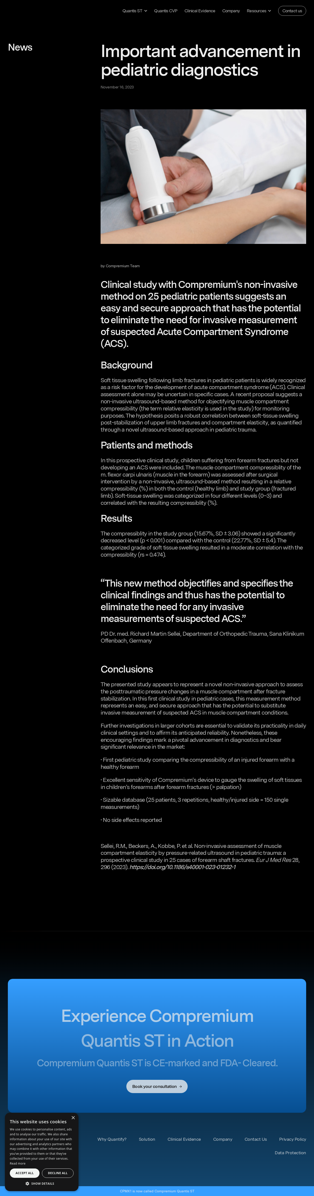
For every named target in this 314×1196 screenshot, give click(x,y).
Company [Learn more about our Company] (231, 10)
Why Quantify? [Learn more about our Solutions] (112, 1139)
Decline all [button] (58, 1173)
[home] (31, 10)
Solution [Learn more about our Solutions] (147, 1139)
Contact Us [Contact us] (256, 1139)
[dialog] (41, 1152)
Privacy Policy (292, 1139)
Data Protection (290, 1152)
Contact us (292, 10)
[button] (135, 10)
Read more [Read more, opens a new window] (18, 1163)
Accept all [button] (25, 1173)
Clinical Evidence (199, 10)
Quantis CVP (165, 10)
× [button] (73, 1118)
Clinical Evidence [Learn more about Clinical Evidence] (184, 1139)
